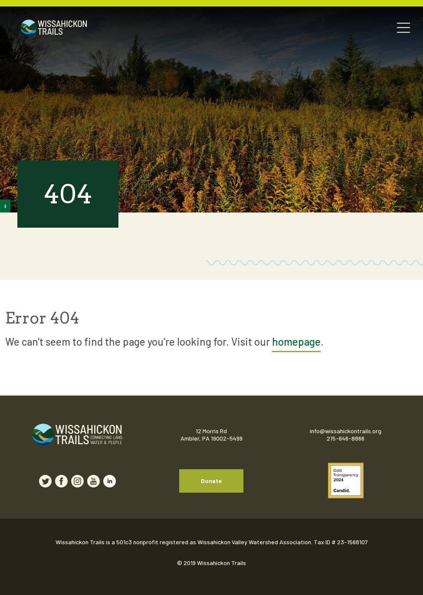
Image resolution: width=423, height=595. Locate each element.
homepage (296, 341)
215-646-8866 (345, 438)
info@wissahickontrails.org (345, 431)
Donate (211, 480)
